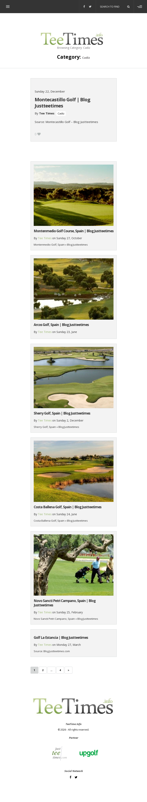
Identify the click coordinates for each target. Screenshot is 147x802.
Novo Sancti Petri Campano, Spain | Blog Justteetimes (65, 602)
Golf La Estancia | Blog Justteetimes (61, 637)
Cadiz (61, 113)
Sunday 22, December (50, 91)
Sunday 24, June (66, 514)
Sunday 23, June (66, 332)
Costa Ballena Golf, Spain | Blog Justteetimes (67, 507)
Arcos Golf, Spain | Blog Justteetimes (61, 324)
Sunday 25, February (69, 612)
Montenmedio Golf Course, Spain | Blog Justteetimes (73, 231)
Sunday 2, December (69, 420)
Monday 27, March (68, 645)
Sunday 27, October (69, 238)
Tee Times (46, 113)
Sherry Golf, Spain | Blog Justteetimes (62, 413)
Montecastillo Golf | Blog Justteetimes (62, 102)
